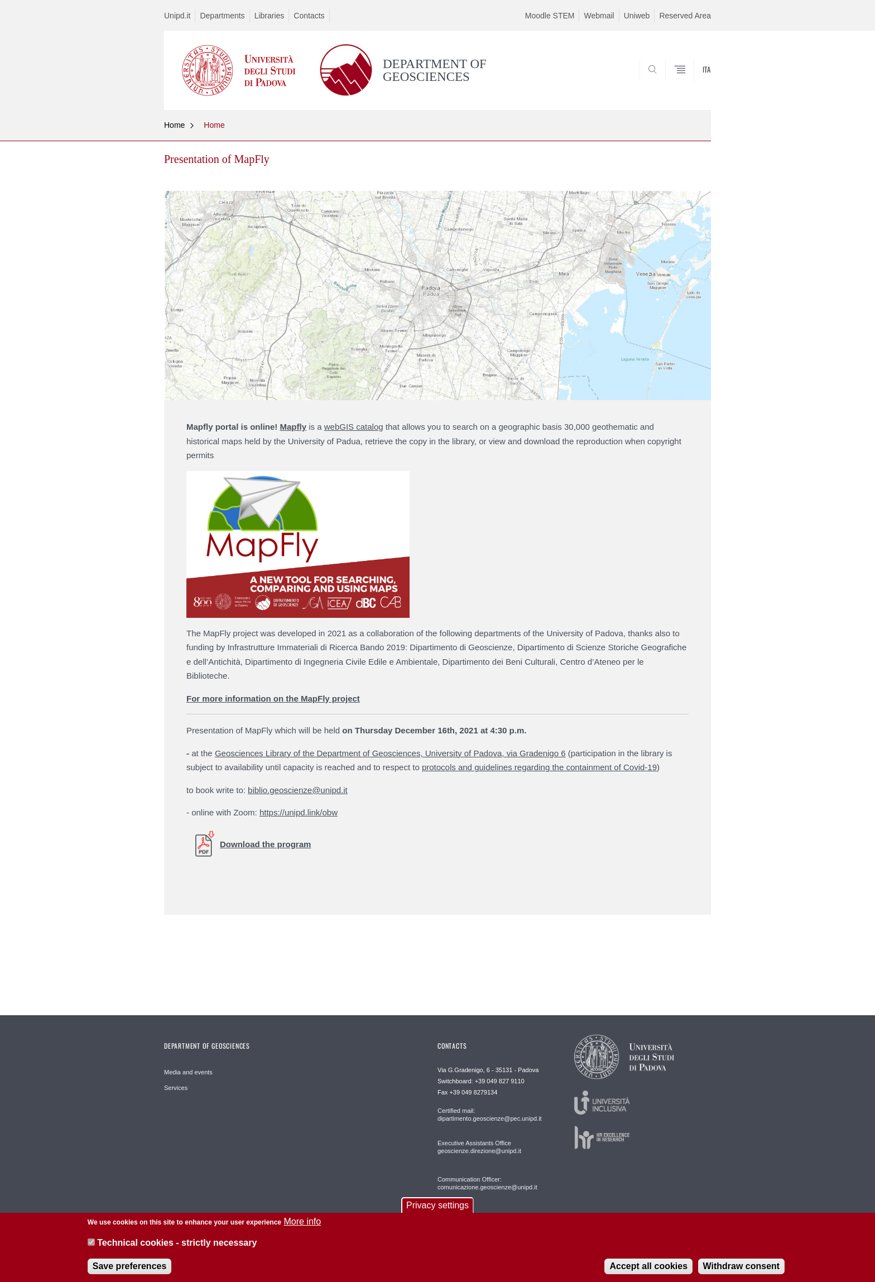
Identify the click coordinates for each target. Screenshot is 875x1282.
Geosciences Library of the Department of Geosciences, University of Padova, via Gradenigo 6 (390, 753)
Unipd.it (177, 15)
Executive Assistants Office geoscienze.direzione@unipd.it (479, 1147)
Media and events (188, 1072)
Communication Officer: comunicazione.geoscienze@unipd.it (487, 1183)
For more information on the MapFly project (273, 698)
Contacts (309, 15)
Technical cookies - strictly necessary (177, 1249)
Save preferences (130, 1272)
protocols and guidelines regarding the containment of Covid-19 (539, 767)
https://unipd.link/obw (298, 812)
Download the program (265, 844)
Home (174, 125)
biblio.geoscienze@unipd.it (298, 790)
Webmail (599, 15)
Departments (222, 15)
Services (176, 1087)
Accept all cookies (648, 1272)
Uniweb (637, 15)
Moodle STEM (550, 15)
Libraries (269, 15)
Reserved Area (685, 15)
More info (302, 1228)
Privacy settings (437, 1212)
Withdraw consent (741, 1272)
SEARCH (691, 83)
